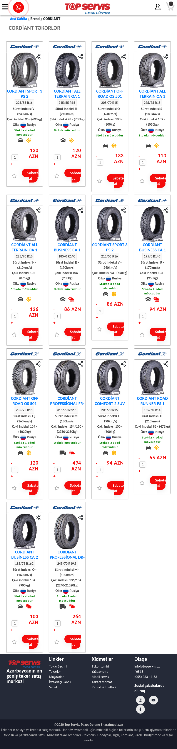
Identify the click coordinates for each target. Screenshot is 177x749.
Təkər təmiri (100, 666)
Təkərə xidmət (102, 682)
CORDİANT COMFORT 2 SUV (110, 401)
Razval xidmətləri (104, 687)
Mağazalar (56, 677)
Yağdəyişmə (100, 671)
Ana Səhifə (18, 19)
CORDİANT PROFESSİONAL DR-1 (67, 557)
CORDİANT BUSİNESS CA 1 (67, 247)
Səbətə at (32, 176)
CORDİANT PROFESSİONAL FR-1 (67, 403)
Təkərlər (55, 671)
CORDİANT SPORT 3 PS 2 (24, 93)
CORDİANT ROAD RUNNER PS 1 (152, 401)
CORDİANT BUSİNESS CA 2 (24, 554)
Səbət (53, 687)
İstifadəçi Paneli (60, 682)
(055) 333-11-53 (145, 677)
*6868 (138, 671)
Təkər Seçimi (58, 666)
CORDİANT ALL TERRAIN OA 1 (67, 93)
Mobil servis (100, 677)
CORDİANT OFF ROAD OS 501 (110, 93)
